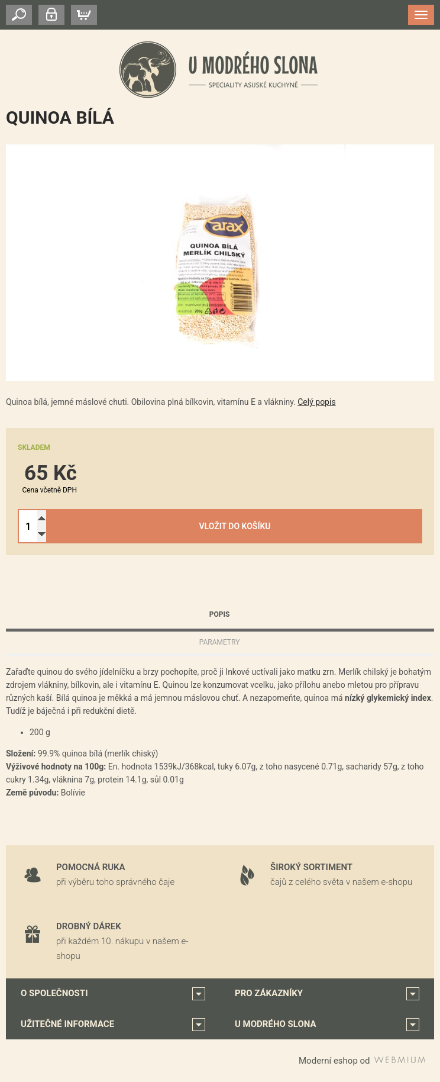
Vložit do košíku (235, 526)
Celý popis (316, 402)
